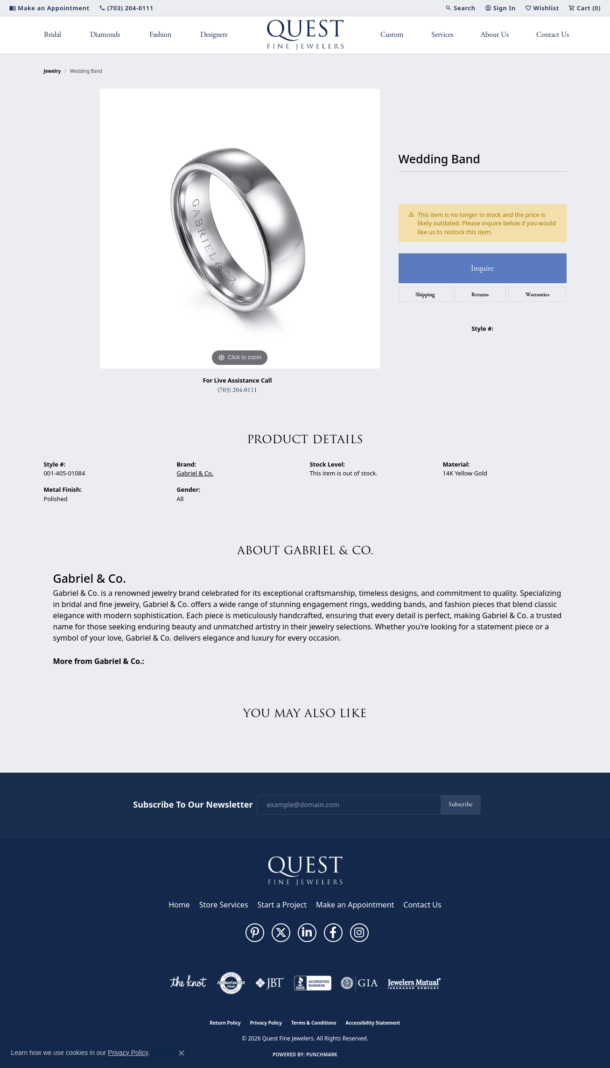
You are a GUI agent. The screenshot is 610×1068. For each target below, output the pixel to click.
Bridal (52, 35)
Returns (480, 294)
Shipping (425, 294)
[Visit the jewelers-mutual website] (414, 983)
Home (179, 905)
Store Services (223, 905)
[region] (240, 229)
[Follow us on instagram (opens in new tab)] (359, 932)
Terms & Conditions (314, 1022)
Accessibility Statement (373, 1022)
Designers (213, 35)
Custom (392, 35)
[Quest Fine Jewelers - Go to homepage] (305, 870)
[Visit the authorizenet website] (231, 983)
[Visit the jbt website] (270, 983)
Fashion (160, 35)
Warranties (537, 294)
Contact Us (552, 35)
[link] (49, 8)
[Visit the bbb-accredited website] (312, 983)
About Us (495, 35)
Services (442, 35)
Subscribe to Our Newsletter (192, 805)
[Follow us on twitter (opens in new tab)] (281, 932)
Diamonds (105, 35)
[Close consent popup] (181, 1053)
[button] (460, 8)
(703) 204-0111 (237, 390)
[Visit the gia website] (359, 983)
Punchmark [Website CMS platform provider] (321, 1054)
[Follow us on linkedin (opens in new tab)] (307, 932)
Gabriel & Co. (195, 473)
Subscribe (460, 805)
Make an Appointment (355, 905)
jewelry (52, 71)
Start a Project (282, 905)
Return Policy (225, 1022)
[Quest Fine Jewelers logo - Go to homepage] (305, 35)
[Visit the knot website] (188, 983)
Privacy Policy (266, 1022)
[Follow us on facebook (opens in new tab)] (333, 932)
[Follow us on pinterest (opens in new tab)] (254, 932)
